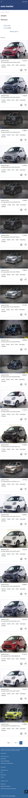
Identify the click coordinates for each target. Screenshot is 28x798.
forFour (6, 25)
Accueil (2, 12)
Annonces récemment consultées (8, 788)
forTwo (6, 28)
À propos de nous (5, 756)
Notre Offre (3, 758)
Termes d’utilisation (5, 761)
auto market (12, 796)
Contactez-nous (4, 770)
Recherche (3, 784)
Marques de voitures (5, 786)
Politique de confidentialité (7, 763)
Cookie (2, 777)
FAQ (2, 772)
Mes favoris (3, 774)
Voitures (7, 12)
